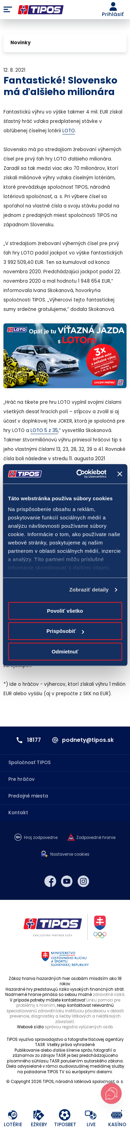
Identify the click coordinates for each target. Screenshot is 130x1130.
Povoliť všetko (65, 611)
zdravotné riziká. (109, 994)
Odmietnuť (65, 651)
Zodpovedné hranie (95, 838)
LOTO (68, 130)
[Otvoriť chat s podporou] (111, 1093)
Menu (7, 10)
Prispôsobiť (65, 631)
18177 (34, 740)
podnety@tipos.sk (88, 740)
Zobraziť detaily (89, 590)
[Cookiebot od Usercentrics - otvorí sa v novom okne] (79, 473)
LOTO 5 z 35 (44, 430)
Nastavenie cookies (69, 854)
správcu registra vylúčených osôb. (79, 1027)
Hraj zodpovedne (41, 838)
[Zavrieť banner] (119, 473)
